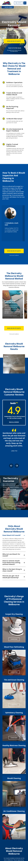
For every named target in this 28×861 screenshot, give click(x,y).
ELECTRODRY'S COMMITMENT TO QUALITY (14, 505)
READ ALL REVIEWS (14, 422)
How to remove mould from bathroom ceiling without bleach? (11, 562)
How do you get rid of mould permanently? (10, 577)
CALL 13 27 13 (18, 3)
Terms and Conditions (14, 255)
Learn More (14, 639)
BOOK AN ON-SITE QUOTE (14, 41)
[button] (11, 465)
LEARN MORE (14, 672)
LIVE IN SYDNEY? (8, 7)
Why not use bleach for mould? (11, 555)
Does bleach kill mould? (11, 535)
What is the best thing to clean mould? (12, 570)
